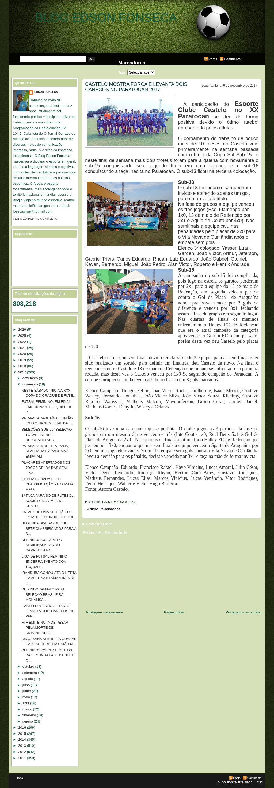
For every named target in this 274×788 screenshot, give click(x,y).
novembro (30, 384)
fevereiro (29, 715)
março (27, 709)
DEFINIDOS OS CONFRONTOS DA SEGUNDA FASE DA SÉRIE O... (48, 655)
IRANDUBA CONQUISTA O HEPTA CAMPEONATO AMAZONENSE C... (48, 578)
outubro (28, 667)
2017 (22, 372)
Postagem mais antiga (243, 612)
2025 (22, 336)
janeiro (27, 721)
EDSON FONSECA (46, 92)
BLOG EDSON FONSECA (106, 17)
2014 (22, 739)
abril (25, 703)
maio (26, 697)
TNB (260, 782)
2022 (22, 342)
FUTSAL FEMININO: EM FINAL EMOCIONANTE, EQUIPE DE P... (46, 407)
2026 (22, 329)
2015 (22, 734)
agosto (27, 679)
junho (26, 691)
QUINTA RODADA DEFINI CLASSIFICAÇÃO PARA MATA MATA (47, 484)
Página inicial (174, 612)
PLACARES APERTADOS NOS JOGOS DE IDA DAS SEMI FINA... (45, 468)
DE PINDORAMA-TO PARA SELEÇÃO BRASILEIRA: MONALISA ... (42, 594)
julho (26, 685)
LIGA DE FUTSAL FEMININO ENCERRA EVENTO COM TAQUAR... (44, 561)
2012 (22, 752)
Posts (212, 59)
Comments (232, 59)
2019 (22, 360)
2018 (22, 366)
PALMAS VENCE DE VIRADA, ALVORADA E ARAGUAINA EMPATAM (45, 451)
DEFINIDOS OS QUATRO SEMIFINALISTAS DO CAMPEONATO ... (41, 545)
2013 (22, 746)
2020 (22, 354)
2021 (22, 348)
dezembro (30, 378)
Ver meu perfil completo (35, 218)
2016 (22, 727)
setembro (29, 673)
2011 (22, 758)
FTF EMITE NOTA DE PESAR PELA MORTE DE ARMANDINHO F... (44, 627)
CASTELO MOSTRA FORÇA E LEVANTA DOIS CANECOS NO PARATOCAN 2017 (136, 87)
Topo (20, 777)
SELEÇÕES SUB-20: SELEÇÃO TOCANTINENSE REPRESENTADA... (46, 434)
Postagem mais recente (104, 612)
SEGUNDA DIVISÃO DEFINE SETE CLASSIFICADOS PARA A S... (48, 528)
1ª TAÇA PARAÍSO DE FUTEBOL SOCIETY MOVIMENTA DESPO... (47, 500)
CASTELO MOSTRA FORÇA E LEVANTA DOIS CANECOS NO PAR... (47, 611)
